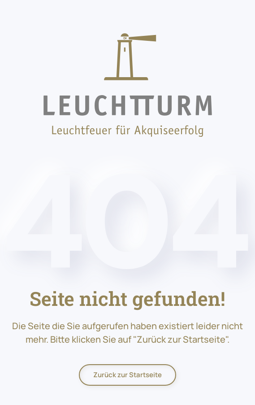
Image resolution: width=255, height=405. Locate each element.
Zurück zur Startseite (127, 374)
